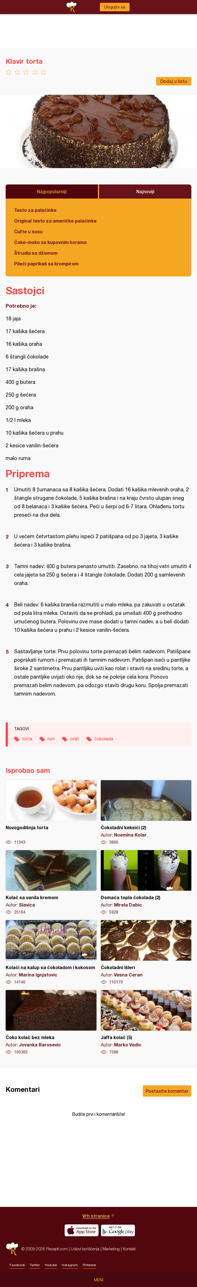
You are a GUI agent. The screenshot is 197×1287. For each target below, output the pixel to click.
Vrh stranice (96, 1215)
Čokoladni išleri (146, 952)
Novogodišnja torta (51, 812)
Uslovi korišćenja (85, 1248)
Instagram (70, 1265)
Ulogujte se (114, 7)
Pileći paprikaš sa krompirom (46, 263)
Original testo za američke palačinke (55, 220)
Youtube (51, 1265)
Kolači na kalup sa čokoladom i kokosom (51, 952)
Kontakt (129, 1248)
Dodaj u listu (173, 81)
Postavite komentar (167, 1091)
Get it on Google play (118, 1230)
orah (74, 738)
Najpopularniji (52, 191)
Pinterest (89, 1265)
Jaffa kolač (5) (146, 1022)
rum (51, 738)
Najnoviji (145, 191)
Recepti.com (12, 1249)
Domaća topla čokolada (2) (146, 882)
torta (27, 738)
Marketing (111, 1248)
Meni (98, 1280)
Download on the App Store (81, 1230)
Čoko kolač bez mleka (51, 1022)
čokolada (103, 738)
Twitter (35, 1265)
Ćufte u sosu (28, 231)
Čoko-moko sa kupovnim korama (50, 242)
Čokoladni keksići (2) (146, 812)
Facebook (17, 1265)
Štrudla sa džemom (36, 253)
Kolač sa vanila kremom (51, 882)
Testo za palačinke (35, 210)
